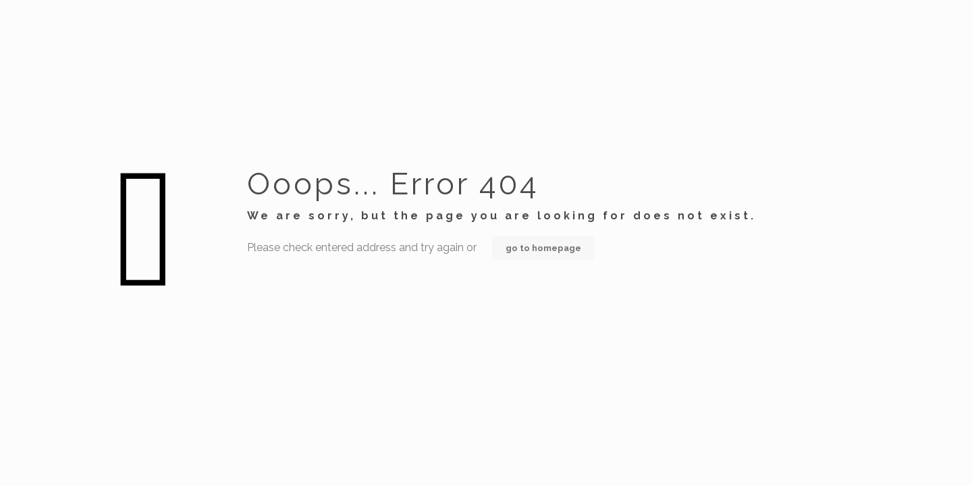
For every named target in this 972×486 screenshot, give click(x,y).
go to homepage (543, 248)
